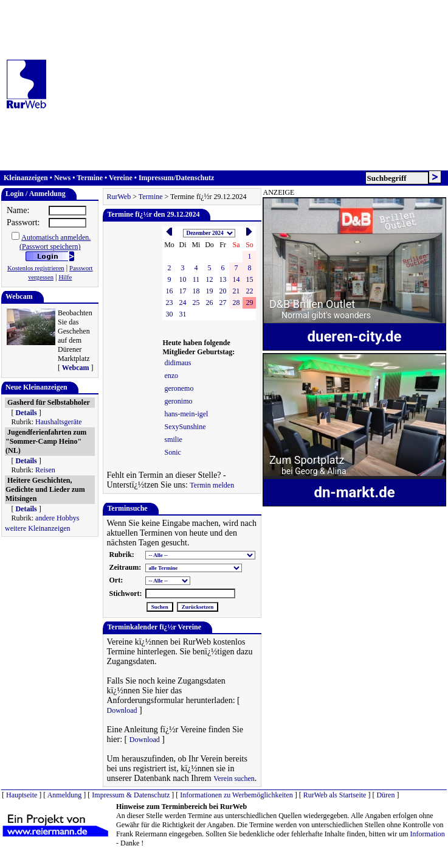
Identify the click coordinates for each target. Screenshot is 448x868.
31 (182, 314)
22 (249, 291)
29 (249, 302)
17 (182, 291)
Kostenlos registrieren (35, 268)
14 (235, 279)
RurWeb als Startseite (335, 795)
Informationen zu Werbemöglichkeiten (236, 795)
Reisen (45, 470)
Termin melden (212, 485)
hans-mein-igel (186, 414)
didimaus (177, 363)
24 (182, 302)
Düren (385, 795)
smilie (173, 439)
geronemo (178, 388)
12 (209, 279)
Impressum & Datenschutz (131, 795)
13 (222, 279)
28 (235, 302)
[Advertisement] (210, 85)
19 (209, 291)
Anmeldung (64, 795)
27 (222, 302)
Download (121, 710)
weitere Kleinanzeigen (38, 528)
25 (195, 302)
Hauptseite (21, 795)
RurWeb (118, 196)
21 (235, 291)
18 (195, 291)
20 (222, 291)
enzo (171, 375)
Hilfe (65, 277)
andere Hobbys (57, 518)
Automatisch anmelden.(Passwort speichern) (55, 242)
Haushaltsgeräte (58, 422)
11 (196, 279)
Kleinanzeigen (26, 177)
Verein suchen (234, 778)
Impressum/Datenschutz (176, 177)
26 (209, 302)
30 (169, 314)
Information (427, 834)
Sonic (172, 452)
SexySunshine (184, 426)
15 (249, 279)
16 (169, 291)
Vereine (121, 177)
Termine (90, 177)
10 (182, 279)
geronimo (178, 401)
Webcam (75, 367)
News (62, 177)
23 (169, 302)
